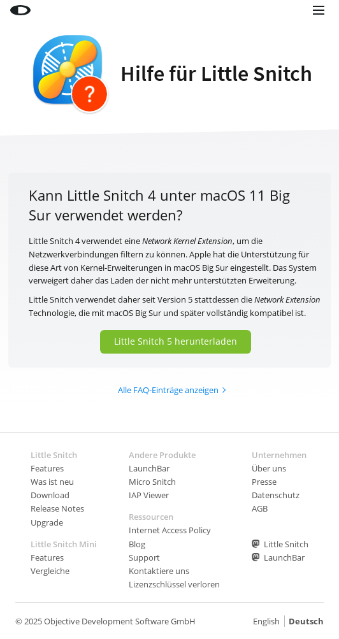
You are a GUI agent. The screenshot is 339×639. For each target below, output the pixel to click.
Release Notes (57, 508)
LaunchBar (149, 468)
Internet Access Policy (170, 530)
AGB (260, 508)
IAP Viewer (149, 495)
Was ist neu (52, 481)
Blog (137, 544)
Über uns (269, 468)
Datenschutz (275, 495)
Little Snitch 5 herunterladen (175, 341)
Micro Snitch (152, 481)
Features (47, 468)
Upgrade (47, 522)
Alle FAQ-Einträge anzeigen (168, 390)
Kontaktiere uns (159, 571)
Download (50, 495)
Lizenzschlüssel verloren (174, 584)
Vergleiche (50, 571)
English (266, 621)
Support (144, 557)
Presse (264, 481)
